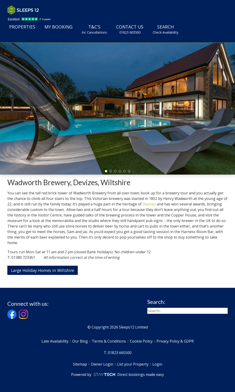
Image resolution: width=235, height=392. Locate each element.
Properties (22, 27)
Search (165, 29)
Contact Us (129, 29)
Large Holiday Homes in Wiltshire (42, 270)
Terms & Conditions (109, 341)
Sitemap (80, 364)
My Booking (59, 27)
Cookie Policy (141, 341)
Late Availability (55, 341)
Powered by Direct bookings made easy (117, 374)
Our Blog (80, 341)
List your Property (132, 364)
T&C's (94, 29)
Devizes (149, 204)
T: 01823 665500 (117, 352)
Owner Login (102, 364)
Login (157, 364)
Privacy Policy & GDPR (175, 341)
